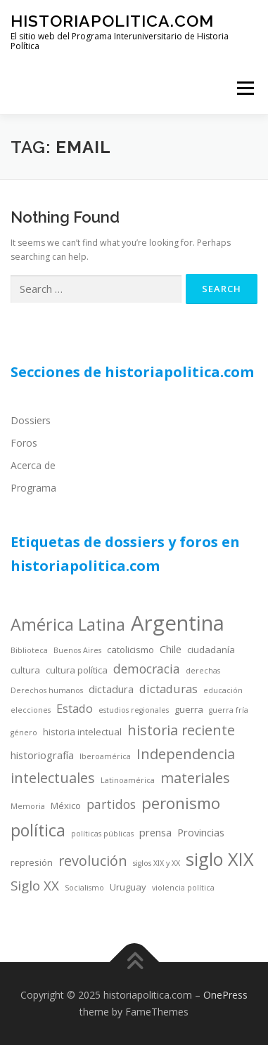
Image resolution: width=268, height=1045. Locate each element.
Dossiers (31, 420)
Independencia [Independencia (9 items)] (185, 753)
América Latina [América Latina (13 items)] (68, 624)
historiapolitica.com (112, 20)
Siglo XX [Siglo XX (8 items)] (35, 885)
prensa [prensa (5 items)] (155, 832)
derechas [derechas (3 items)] (203, 671)
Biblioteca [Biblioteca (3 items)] (29, 650)
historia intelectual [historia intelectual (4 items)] (82, 731)
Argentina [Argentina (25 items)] (177, 623)
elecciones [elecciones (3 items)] (31, 710)
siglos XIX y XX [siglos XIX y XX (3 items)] (156, 863)
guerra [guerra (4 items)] (188, 709)
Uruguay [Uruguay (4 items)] (128, 887)
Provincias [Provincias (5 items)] (200, 832)
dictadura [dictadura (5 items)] (111, 689)
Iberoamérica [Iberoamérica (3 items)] (105, 756)
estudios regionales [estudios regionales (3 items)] (133, 710)
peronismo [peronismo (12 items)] (180, 803)
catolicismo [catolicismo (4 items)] (130, 649)
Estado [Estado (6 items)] (74, 708)
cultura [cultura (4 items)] (25, 670)
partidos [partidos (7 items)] (111, 804)
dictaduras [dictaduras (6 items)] (168, 689)
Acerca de (33, 465)
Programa (33, 487)
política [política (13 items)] (38, 830)
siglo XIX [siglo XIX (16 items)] (220, 859)
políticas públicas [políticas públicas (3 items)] (102, 834)
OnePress (225, 994)
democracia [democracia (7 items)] (146, 668)
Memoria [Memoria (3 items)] (28, 806)
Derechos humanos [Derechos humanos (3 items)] (47, 690)
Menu (244, 88)
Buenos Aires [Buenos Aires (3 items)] (77, 650)
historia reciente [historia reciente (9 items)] (181, 730)
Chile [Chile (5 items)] (170, 649)
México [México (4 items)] (66, 805)
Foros (24, 442)
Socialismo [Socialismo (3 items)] (84, 888)
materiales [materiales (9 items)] (195, 777)
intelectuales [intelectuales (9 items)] (53, 777)
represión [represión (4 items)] (32, 862)
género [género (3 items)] (24, 732)
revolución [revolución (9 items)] (92, 860)
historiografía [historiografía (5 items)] (42, 755)
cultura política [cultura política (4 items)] (77, 670)
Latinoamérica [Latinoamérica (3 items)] (128, 780)
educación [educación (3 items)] (223, 690)
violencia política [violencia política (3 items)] (183, 888)
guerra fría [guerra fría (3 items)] (228, 710)
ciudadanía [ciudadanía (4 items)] (211, 649)
